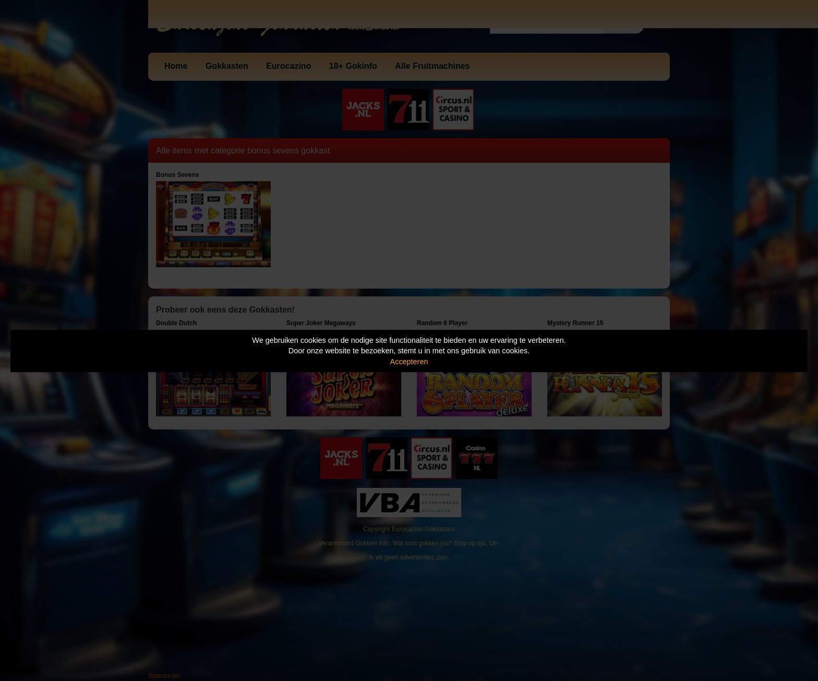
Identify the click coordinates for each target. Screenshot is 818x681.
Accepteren (409, 361)
